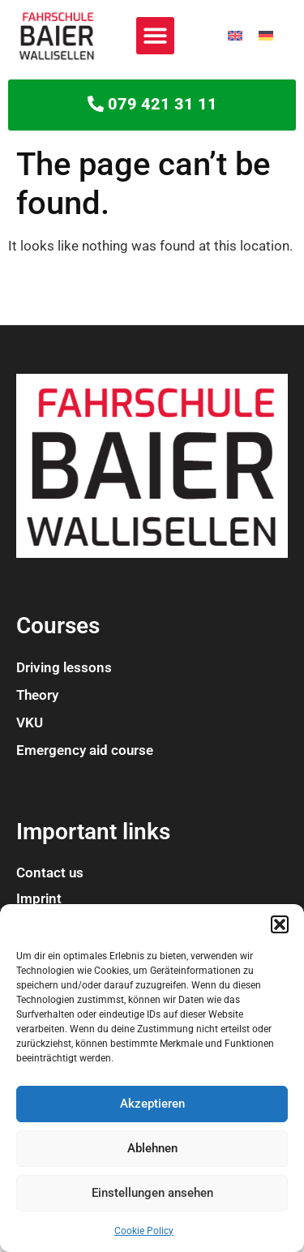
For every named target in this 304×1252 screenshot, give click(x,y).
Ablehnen (152, 1148)
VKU (29, 722)
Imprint (39, 898)
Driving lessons (64, 667)
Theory (37, 695)
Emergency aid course (84, 750)
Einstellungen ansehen (152, 1193)
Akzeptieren (152, 1103)
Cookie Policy (143, 1231)
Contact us (49, 872)
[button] (280, 924)
